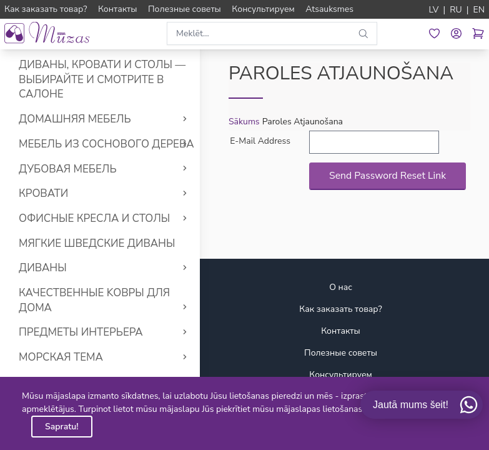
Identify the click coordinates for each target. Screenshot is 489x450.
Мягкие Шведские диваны (97, 243)
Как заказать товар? (340, 309)
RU (456, 10)
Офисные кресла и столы (94, 218)
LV (434, 10)
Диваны (43, 268)
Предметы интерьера (81, 332)
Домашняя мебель (75, 119)
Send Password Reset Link (387, 175)
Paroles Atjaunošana (302, 122)
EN (479, 10)
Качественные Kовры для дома (94, 300)
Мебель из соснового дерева (106, 144)
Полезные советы (340, 353)
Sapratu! (62, 426)
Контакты (340, 331)
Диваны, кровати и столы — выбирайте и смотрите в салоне (102, 79)
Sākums (244, 122)
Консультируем (340, 375)
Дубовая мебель (68, 169)
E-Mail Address (260, 141)
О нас (340, 287)
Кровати (43, 193)
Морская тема (61, 357)
